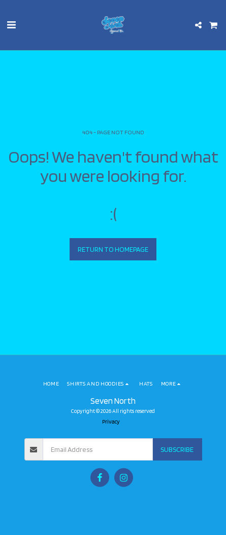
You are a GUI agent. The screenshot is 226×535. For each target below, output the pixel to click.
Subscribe (176, 449)
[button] (11, 24)
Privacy (111, 421)
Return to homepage (113, 249)
